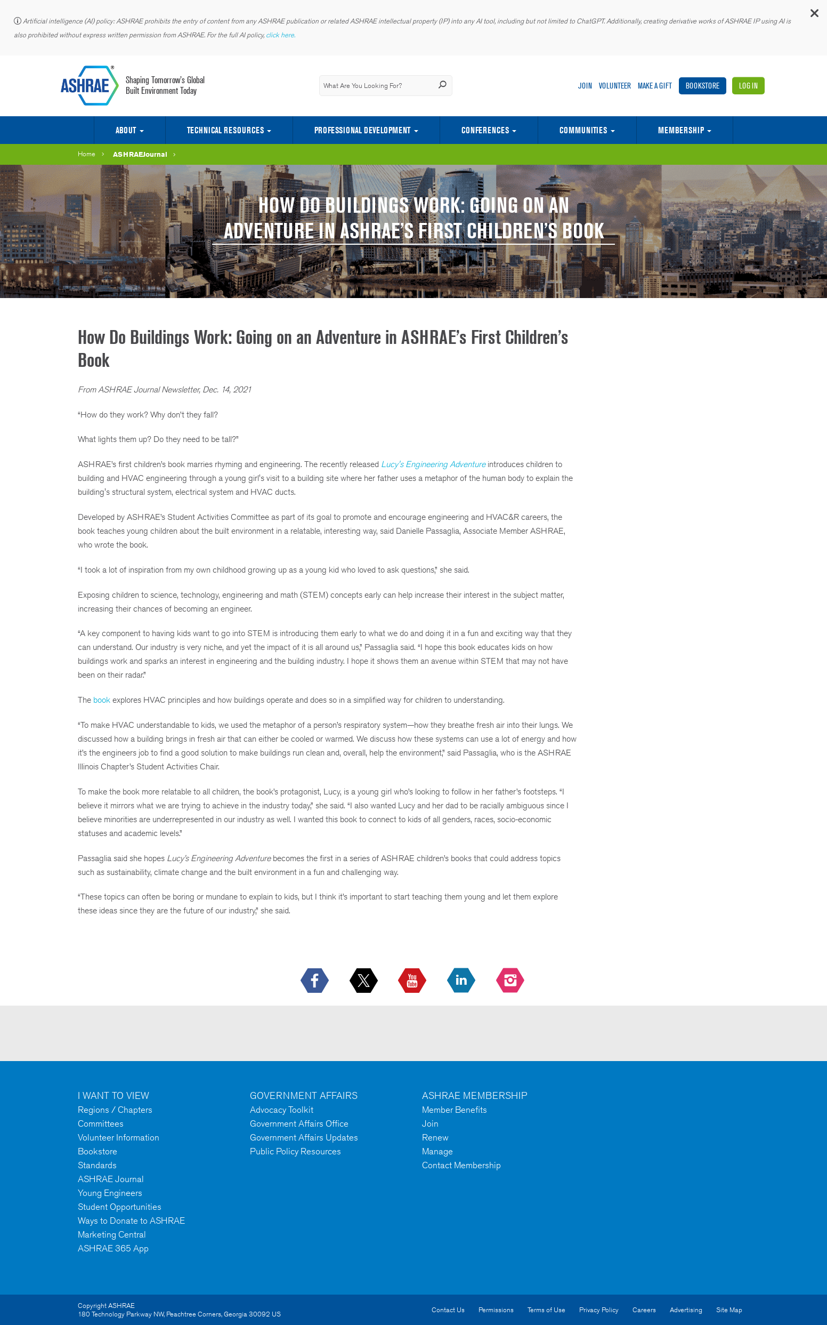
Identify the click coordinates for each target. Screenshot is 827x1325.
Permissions (496, 1309)
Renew (435, 1137)
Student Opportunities (119, 1206)
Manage (437, 1151)
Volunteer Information (118, 1137)
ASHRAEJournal (140, 154)
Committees (101, 1123)
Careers (644, 1309)
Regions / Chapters (115, 1109)
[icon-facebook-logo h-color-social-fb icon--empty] (315, 981)
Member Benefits (454, 1109)
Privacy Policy (599, 1309)
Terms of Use (546, 1309)
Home (86, 153)
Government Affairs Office (299, 1123)
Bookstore (702, 86)
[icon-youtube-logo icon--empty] (413, 981)
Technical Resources (225, 130)
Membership (681, 130)
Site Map (729, 1309)
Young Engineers (110, 1192)
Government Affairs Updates (304, 1137)
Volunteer (615, 86)
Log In (748, 86)
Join (585, 86)
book (101, 700)
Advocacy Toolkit (281, 1109)
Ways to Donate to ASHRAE (131, 1220)
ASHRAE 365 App (113, 1248)
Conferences (485, 130)
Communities (583, 130)
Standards (97, 1165)
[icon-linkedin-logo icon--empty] (462, 981)
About (126, 130)
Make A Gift (655, 86)
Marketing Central (112, 1234)
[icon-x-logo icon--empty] (364, 981)
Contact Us (448, 1309)
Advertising (686, 1309)
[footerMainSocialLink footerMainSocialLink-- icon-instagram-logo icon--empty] (511, 981)
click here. (281, 34)
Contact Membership (461, 1165)
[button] (814, 16)
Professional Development (362, 130)
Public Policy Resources (295, 1151)
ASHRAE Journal (111, 1179)
